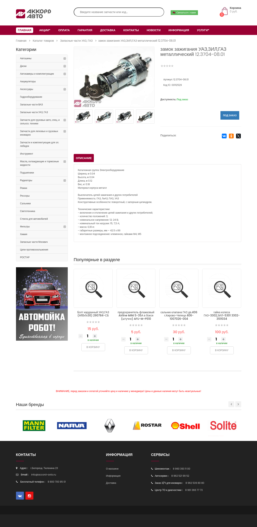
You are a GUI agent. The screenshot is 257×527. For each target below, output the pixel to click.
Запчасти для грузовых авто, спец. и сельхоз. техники (40, 121)
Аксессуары (26, 89)
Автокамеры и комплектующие (37, 73)
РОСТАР (25, 257)
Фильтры (25, 226)
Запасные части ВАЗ (31, 104)
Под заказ (230, 115)
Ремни (23, 188)
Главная (24, 30)
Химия (23, 234)
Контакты (131, 30)
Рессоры (25, 195)
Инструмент (26, 153)
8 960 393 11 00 (181, 468)
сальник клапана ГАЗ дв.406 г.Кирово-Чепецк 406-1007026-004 (178, 315)
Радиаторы (26, 180)
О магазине (112, 468)
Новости (154, 30)
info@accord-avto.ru (43, 474)
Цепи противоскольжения (34, 249)
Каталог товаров (43, 41)
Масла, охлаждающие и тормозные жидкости (39, 163)
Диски (23, 66)
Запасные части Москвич (34, 242)
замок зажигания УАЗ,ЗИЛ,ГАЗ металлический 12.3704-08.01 (137, 41)
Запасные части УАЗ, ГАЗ (76, 41)
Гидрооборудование (31, 96)
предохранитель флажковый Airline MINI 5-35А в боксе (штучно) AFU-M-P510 (136, 315)
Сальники (25, 203)
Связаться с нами (184, 12)
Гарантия (85, 30)
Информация (179, 30)
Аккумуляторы (28, 81)
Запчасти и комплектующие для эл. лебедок (39, 144)
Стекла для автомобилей (34, 218)
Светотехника (27, 211)
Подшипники (27, 172)
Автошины (26, 58)
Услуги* (203, 30)
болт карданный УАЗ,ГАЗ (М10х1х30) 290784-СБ (93, 314)
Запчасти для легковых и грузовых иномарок (39, 132)
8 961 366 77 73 (193, 490)
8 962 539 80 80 (194, 483)
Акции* (44, 30)
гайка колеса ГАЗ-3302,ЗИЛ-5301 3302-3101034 (222, 315)
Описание (84, 158)
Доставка (107, 30)
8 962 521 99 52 (180, 475)
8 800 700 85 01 (57, 481)
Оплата (64, 30)
